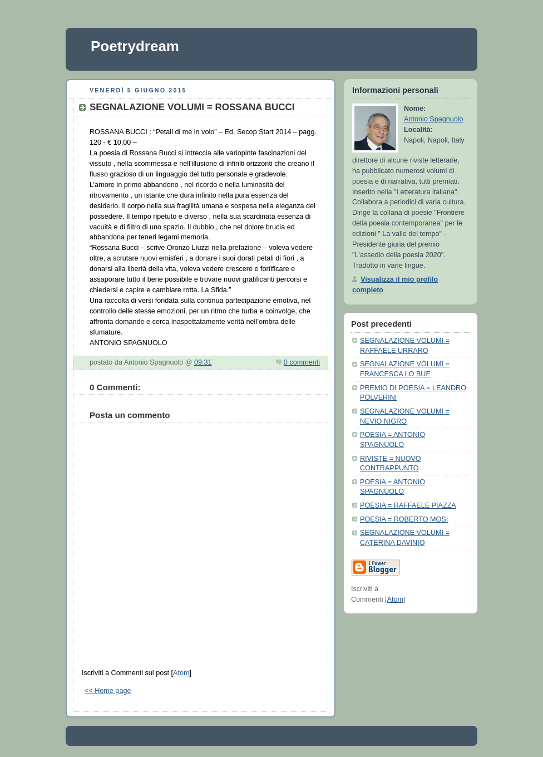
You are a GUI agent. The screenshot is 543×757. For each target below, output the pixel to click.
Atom (181, 673)
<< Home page (108, 691)
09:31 (203, 362)
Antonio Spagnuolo (433, 119)
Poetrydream (135, 46)
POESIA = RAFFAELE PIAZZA (408, 505)
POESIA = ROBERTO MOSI (404, 519)
